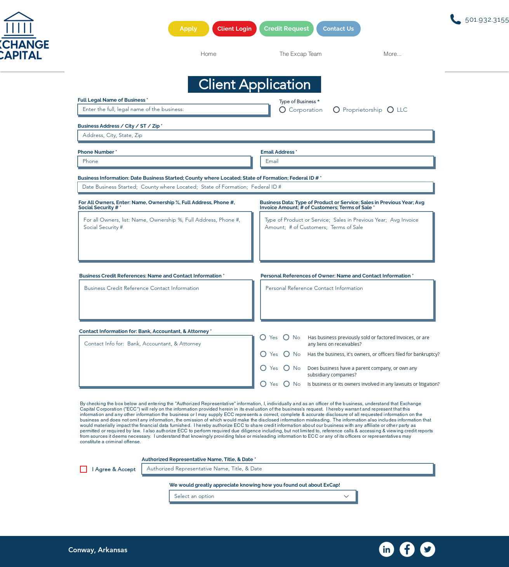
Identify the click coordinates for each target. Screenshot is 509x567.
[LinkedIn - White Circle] (386, 549)
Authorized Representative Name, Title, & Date (197, 459)
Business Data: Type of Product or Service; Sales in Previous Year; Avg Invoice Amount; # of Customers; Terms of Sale (342, 205)
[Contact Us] (338, 28)
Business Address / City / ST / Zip (119, 125)
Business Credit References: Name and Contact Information (150, 275)
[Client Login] (234, 28)
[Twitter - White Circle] (427, 549)
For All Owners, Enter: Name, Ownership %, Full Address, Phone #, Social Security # (156, 205)
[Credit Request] (286, 28)
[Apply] (188, 28)
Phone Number (96, 151)
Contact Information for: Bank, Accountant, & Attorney (144, 331)
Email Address (277, 151)
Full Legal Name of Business (111, 99)
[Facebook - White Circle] (407, 549)
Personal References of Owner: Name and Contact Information (336, 275)
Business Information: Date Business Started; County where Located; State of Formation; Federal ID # (198, 177)
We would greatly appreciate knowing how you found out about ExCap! (254, 484)
